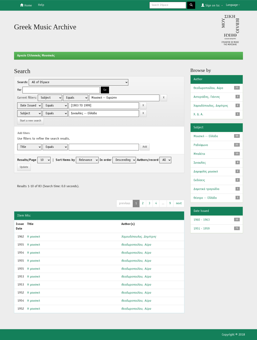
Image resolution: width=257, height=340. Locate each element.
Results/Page (26, 160)
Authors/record (147, 160)
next (179, 203)
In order (105, 160)
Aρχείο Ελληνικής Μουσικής (36, 55)
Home (26, 5)
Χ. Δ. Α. (198, 114)
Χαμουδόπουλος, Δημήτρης (138, 236)
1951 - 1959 (202, 228)
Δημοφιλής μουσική (206, 171)
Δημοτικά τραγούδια (206, 189)
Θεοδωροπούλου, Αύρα (136, 244)
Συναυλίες (200, 162)
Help (41, 5)
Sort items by (65, 160)
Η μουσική (33, 236)
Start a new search (30, 120)
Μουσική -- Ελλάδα (206, 136)
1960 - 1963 (202, 220)
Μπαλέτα (199, 154)
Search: (22, 82)
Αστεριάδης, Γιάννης (207, 97)
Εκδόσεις (199, 180)
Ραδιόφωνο (201, 145)
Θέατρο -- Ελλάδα (205, 198)
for (19, 90)
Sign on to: (212, 5)
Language (233, 5)
